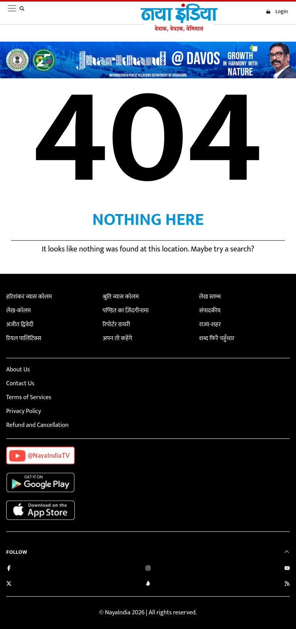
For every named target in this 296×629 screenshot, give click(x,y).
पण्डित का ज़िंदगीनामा (125, 310)
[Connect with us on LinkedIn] (148, 584)
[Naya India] (179, 29)
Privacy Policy (23, 411)
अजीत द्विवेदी (19, 324)
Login (277, 11)
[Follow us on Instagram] (148, 569)
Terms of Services (28, 397)
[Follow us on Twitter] (9, 584)
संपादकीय (209, 310)
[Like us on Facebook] (9, 569)
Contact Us (20, 383)
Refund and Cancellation (37, 425)
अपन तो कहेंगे (117, 338)
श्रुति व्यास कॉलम (121, 297)
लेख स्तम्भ (209, 297)
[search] (23, 13)
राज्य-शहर (209, 324)
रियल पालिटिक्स (23, 338)
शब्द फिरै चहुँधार (216, 338)
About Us (18, 369)
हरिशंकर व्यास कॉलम (29, 297)
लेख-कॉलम (18, 310)
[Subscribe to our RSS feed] (287, 584)
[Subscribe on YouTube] (287, 569)
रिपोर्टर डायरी (116, 324)
